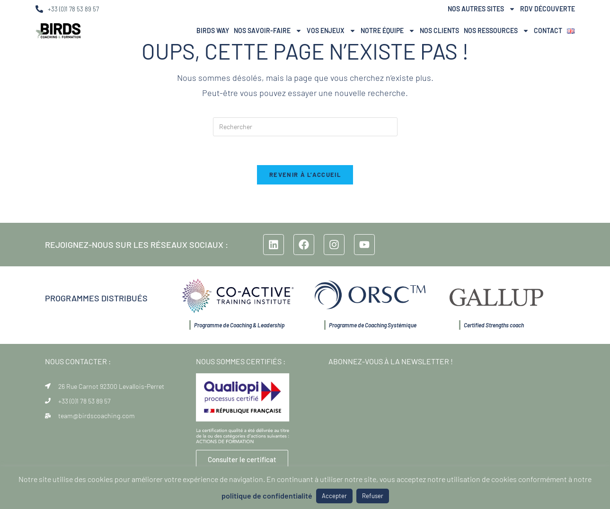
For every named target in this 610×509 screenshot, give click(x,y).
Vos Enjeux (331, 31)
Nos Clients (439, 30)
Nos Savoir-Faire (268, 31)
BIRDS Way (212, 30)
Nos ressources (496, 31)
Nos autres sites (481, 9)
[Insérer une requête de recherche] (305, 126)
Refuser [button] (372, 496)
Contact (548, 30)
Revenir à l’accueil (305, 174)
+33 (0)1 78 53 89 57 (73, 9)
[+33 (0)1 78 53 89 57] (39, 9)
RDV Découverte (547, 9)
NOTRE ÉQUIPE (388, 31)
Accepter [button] (334, 496)
